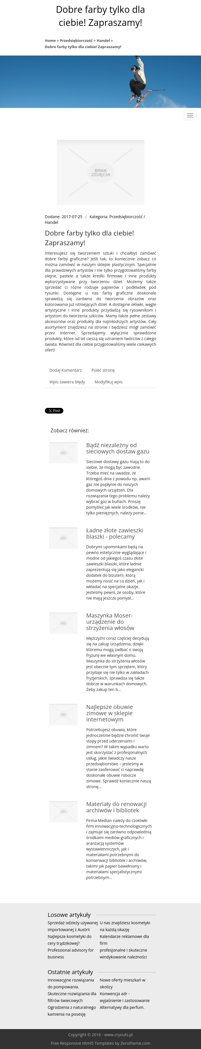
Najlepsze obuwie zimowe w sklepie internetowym (109, 713)
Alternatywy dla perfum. (122, 1007)
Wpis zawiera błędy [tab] (67, 382)
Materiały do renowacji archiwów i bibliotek (116, 807)
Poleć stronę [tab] (103, 370)
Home (50, 40)
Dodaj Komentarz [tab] (65, 370)
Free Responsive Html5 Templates (82, 1043)
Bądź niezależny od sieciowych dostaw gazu (117, 448)
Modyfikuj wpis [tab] (109, 382)
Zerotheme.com (135, 1043)
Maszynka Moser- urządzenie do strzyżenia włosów (110, 622)
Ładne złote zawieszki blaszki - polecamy (114, 533)
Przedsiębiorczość (76, 40)
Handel (103, 40)
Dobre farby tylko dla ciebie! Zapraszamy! (83, 46)
